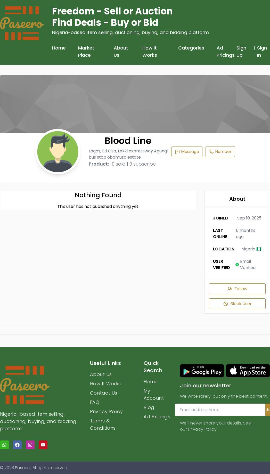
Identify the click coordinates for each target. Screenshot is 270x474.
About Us (121, 51)
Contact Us (103, 393)
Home (59, 48)
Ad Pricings (226, 51)
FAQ (94, 402)
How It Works (149, 51)
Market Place (86, 51)
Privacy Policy (106, 411)
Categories (191, 48)
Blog (149, 407)
